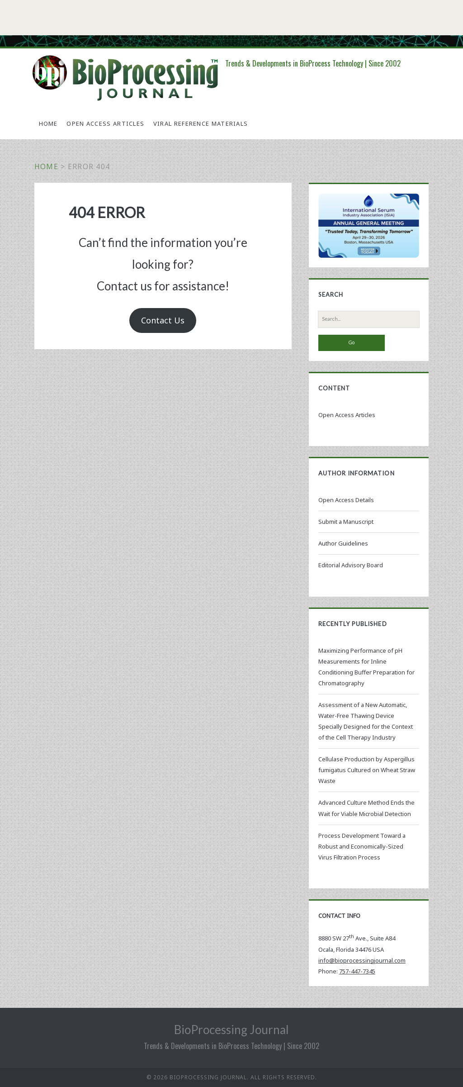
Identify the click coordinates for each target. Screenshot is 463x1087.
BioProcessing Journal (231, 1029)
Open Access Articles (105, 123)
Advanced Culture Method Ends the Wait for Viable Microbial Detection (366, 807)
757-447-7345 (357, 971)
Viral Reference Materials (200, 123)
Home (48, 123)
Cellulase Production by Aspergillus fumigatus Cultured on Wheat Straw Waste (366, 770)
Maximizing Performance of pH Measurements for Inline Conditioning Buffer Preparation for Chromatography (366, 666)
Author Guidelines (343, 543)
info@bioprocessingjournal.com (362, 960)
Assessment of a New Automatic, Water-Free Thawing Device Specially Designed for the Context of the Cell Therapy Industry (365, 721)
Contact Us (162, 320)
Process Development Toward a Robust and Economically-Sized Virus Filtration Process (362, 846)
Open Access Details (346, 500)
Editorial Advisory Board (350, 565)
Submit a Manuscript (345, 521)
